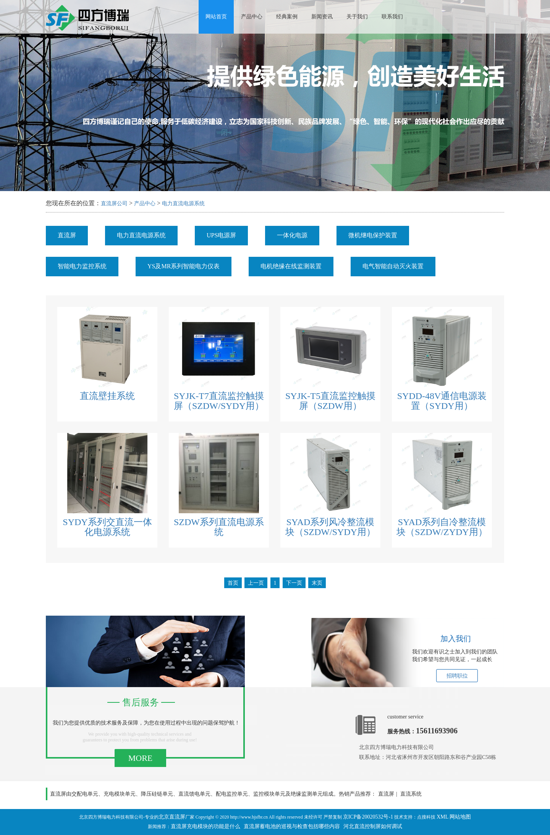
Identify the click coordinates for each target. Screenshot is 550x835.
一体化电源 (292, 235)
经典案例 (287, 16)
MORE (140, 758)
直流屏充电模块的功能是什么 (205, 826)
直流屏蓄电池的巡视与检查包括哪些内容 (292, 826)
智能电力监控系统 (82, 266)
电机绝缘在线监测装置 (291, 266)
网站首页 (216, 16)
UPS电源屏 (221, 235)
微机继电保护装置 (372, 235)
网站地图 (460, 817)
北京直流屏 (172, 817)
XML (442, 817)
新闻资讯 (322, 16)
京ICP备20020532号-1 (368, 817)
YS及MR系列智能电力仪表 (183, 266)
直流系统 (411, 794)
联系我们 (392, 16)
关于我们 (357, 16)
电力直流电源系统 (183, 203)
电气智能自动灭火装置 (393, 266)
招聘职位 (457, 676)
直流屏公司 (114, 203)
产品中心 (251, 16)
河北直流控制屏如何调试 (372, 826)
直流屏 (67, 235)
